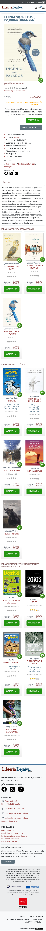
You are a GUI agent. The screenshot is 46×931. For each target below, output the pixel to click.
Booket (16, 137)
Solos (34, 602)
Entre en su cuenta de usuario (33, 2)
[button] (36, 7)
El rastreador (11, 534)
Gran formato (11, 164)
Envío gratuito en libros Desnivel (14, 836)
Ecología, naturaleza (26, 164)
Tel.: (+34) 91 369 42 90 (12, 808)
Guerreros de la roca (34, 662)
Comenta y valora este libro (15, 90)
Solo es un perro (12, 470)
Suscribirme (8, 862)
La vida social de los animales (34, 400)
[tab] (6, 182)
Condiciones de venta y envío (13, 833)
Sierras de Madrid (11, 662)
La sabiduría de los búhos (11, 267)
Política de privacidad (10, 838)
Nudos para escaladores (12, 730)
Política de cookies (9, 841)
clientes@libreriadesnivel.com (15, 813)
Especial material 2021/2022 (11, 601)
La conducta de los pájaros (34, 266)
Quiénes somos (7, 830)
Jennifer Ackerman (14, 83)
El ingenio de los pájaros (11, 332)
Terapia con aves (34, 471)
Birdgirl (12, 401)
